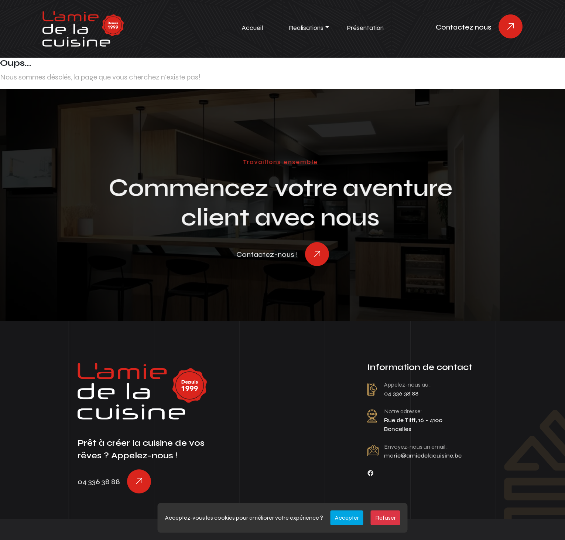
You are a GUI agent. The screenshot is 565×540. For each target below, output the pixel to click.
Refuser (385, 517)
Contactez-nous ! (267, 254)
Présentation (365, 28)
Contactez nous (464, 27)
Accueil (252, 28)
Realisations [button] (306, 28)
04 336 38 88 (99, 481)
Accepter (347, 517)
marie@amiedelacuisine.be (423, 455)
